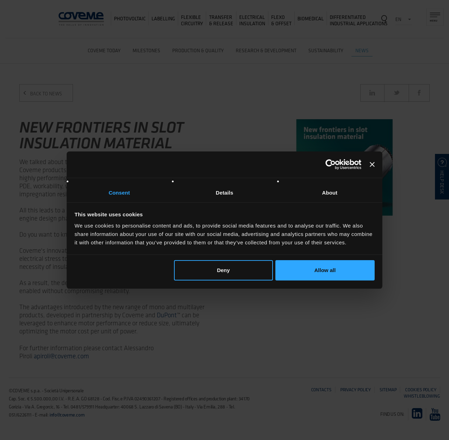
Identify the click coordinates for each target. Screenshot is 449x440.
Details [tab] (224, 193)
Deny (223, 270)
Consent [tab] (119, 193)
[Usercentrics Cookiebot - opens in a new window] (330, 164)
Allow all (325, 270)
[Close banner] (372, 164)
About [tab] (329, 193)
